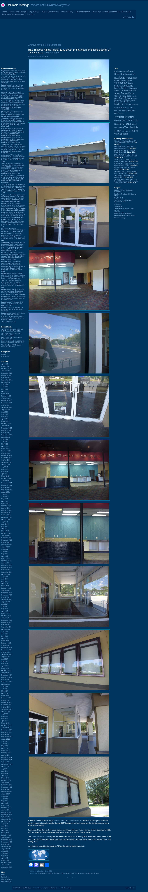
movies (82, 873)
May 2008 (4, 855)
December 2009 (6, 812)
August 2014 (5, 684)
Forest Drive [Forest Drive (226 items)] (127, 93)
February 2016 (6, 643)
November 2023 (6, 430)
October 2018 (5, 570)
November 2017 (6, 595)
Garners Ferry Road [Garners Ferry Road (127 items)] (122, 96)
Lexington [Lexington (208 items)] (119, 107)
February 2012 (6, 753)
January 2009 (5, 837)
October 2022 (5, 460)
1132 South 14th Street (45, 873)
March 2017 (5, 613)
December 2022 (6, 455)
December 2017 (6, 592)
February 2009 (6, 835)
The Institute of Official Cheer (123, 208)
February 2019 (6, 560)
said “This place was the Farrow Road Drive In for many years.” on (12, 113)
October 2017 (5, 597)
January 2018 (5, 590)
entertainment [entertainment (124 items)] (131, 88)
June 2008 (4, 853)
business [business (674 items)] (126, 77)
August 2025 (5, 382)
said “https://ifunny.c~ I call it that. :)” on (12, 140)
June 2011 (4, 771)
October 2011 (5, 762)
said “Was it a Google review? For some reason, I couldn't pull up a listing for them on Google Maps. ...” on (13, 276)
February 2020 (6, 533)
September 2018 (6, 572)
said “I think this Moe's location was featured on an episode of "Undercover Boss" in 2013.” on (13, 207)
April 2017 (4, 611)
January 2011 (5, 782)
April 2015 (4, 666)
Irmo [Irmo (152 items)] (129, 104)
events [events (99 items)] (116, 91)
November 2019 (6, 540)
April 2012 (4, 748)
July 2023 (4, 439)
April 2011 (4, 775)
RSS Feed (127, 17)
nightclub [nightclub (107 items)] (124, 111)
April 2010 (4, 803)
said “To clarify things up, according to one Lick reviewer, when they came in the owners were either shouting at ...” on (13, 284)
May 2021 (4, 499)
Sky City (117, 211)
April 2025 (4, 391)
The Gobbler (118, 206)
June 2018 (4, 579)
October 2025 (5, 377)
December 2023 (6, 428)
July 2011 (4, 769)
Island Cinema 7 (59, 821)
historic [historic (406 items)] (119, 104)
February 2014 (6, 698)
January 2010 (5, 810)
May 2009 (4, 828)
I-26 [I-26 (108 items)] (125, 105)
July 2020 (4, 522)
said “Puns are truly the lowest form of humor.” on (12, 309)
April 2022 (4, 474)
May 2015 (4, 663)
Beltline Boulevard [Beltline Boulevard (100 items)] (121, 72)
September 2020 (6, 517)
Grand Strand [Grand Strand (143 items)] (125, 98)
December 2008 (6, 839)
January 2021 (5, 508)
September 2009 (6, 819)
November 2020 (6, 512)
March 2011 (5, 778)
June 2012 (4, 743)
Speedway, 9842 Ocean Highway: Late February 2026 (125, 172)
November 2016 (6, 622)
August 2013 (5, 711)
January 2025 (5, 398)
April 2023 (4, 446)
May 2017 (4, 608)
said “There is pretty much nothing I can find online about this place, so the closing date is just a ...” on (12, 95)
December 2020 (6, 510)
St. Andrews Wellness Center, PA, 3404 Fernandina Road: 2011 (12, 330)
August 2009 (5, 821)
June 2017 (4, 606)
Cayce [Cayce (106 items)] (116, 80)
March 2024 (5, 421)
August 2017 (5, 602)
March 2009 (5, 833)
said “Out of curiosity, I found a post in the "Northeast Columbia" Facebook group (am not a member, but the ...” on (13, 237)
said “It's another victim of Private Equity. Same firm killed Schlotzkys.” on (12, 132)
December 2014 (6, 675)
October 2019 (5, 542)
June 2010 (4, 798)
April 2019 (4, 556)
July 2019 (4, 549)
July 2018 (4, 576)
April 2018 (4, 583)
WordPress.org (6, 881)
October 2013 (5, 707)
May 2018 (4, 581)
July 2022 (4, 467)
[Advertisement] (74, 31)
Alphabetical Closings (18, 12)
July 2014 (4, 686)
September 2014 (6, 682)
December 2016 (6, 620)
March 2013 (5, 723)
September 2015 (6, 654)
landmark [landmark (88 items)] (135, 105)
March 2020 (5, 531)
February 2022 (6, 478)
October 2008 (5, 844)
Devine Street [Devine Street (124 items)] (120, 88)
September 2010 (6, 791)
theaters (96, 873)
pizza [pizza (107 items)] (122, 113)
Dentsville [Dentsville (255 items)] (127, 85)
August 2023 (5, 437)
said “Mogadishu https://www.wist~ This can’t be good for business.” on (13, 229)
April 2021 (4, 501)
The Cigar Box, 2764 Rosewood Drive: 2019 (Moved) (11, 345)
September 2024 (6, 407)
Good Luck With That (50, 12)
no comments (52, 52)
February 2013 (6, 725)
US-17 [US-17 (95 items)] (128, 131)
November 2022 (6, 458)
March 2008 (5, 860)
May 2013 (4, 718)
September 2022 (6, 462)
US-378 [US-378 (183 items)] (134, 131)
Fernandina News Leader (40, 837)
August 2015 (5, 656)
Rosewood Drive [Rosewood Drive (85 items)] (119, 120)
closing (3, 354)
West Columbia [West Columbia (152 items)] (121, 134)
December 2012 (6, 730)
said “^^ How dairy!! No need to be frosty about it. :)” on (12, 303)
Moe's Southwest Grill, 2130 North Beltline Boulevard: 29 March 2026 (12, 341)
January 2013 (5, 727)
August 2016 (5, 629)
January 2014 (5, 700)
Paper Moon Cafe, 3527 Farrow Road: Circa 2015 (11, 338)
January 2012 (5, 755)
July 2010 (4, 796)
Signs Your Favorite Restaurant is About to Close (112, 12)
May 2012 (4, 746)
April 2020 (4, 528)
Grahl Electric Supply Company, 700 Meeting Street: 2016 (126, 164)
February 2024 (6, 423)
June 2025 (4, 387)
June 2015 (4, 661)
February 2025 (6, 396)
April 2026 (4, 364)
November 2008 (6, 842)
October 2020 (5, 515)
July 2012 (4, 741)
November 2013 (6, 705)
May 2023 (4, 444)
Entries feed (5, 877)
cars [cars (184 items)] (135, 78)
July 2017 (4, 604)
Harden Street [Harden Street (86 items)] (126, 102)
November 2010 (6, 787)
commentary (5, 356)
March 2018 (5, 586)
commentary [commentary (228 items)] (121, 82)
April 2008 (4, 858)
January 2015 (5, 673)
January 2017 (5, 618)
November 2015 (6, 650)
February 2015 (6, 670)
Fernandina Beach (74, 821)
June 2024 (4, 414)
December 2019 (6, 538)
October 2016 (5, 624)
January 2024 (5, 425)
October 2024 (5, 405)
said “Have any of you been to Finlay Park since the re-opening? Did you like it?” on (12, 87)
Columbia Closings (18, 5)
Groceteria (117, 204)
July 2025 (4, 384)
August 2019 (5, 547)
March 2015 (5, 668)
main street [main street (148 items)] (130, 108)
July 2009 (4, 823)
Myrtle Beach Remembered (123, 213)
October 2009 (5, 817)
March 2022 (5, 476)
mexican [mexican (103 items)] (117, 111)
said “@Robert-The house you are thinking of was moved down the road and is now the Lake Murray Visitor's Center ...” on (13, 188)
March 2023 (5, 448)
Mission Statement (83, 12)
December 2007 (6, 867)
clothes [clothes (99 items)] (129, 80)
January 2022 (5, 480)
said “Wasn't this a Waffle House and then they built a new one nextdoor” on (13, 256)
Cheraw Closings (120, 218)
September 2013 (6, 709)
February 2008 (6, 862)
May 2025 (4, 389)
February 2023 (6, 451)
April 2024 (4, 419)
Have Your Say (67, 12)
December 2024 (6, 400)
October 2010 (5, 789)
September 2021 (6, 490)
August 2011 (5, 766)
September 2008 (6, 846)
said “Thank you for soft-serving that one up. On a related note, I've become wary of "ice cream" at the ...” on (13, 292)
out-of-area (89, 873)
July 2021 (4, 494)
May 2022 (4, 471)
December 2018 (6, 565)
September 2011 (6, 764)
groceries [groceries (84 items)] (134, 98)
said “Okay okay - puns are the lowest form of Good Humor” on (13, 298)
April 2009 (4, 830)
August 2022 (5, 464)
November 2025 (6, 375)
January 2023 (5, 453)
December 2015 (6, 647)
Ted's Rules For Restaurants (13, 14)
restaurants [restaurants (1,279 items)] (124, 117)
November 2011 (6, 759)
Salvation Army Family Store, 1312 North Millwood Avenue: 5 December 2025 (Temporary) (126, 181)
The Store (31, 14)
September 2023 (6, 435)
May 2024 (4, 416)
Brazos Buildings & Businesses (124, 215)
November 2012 (6, 732)
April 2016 (4, 638)
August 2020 (5, 519)
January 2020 (5, 535)
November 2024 (6, 403)
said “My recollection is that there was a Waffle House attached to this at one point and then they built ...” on (13, 246)
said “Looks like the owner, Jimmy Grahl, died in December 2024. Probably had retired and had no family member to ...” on (13, 266)
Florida (77, 873)
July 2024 (4, 412)
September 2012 (6, 737)
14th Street (57, 873)
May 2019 (4, 554)
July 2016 (4, 631)
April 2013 (4, 721)
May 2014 (4, 691)
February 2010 (6, 807)
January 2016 (5, 645)
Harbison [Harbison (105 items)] (126, 100)
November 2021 (6, 485)
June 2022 (4, 469)
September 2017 (6, 599)
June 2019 (4, 551)
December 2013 (6, 702)
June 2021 (4, 496)
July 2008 (4, 851)
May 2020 (4, 526)
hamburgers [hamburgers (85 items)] (118, 100)
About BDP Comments (8, 322)
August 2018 (5, 574)
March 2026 (5, 366)
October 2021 (5, 487)
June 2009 (4, 826)
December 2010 (6, 785)
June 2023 (4, 442)
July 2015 (4, 659)
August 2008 (5, 849)
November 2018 (6, 567)
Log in (3, 874)
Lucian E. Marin (51, 888)
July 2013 (4, 714)
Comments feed (6, 879)
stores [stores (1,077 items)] (124, 123)
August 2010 (5, 794)
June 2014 (4, 689)
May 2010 (4, 801)
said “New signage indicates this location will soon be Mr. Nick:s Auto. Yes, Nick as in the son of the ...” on (13, 198)
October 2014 (5, 679)
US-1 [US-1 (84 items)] (123, 131)
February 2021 (6, 506)
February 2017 (6, 615)
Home (4, 12)
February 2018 (6, 588)
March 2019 (5, 558)
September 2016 (6, 627)
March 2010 (5, 805)
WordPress (68, 888)
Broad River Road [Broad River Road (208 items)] (124, 72)
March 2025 (5, 393)
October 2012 (5, 734)
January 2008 (5, 865)
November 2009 (6, 814)
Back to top (128, 888)
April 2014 (4, 693)
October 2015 (5, 652)
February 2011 (6, 780)
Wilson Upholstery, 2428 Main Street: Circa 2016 (11, 334)
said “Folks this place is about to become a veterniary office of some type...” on (12, 158)
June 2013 (4, 716)
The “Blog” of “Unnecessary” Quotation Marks (123, 201)
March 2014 (5, 695)
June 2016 (4, 634)
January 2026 (5, 371)
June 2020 (4, 524)
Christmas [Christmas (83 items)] (123, 80)
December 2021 (6, 483)
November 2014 (6, 677)
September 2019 (6, 544)
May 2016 (4, 636)
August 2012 (5, 739)
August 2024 (5, 409)
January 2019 (5, 563)
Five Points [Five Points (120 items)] (124, 91)
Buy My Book (34, 12)
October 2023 (5, 432)
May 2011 (4, 773)
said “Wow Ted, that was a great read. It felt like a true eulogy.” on (12, 179)
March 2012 (5, 750)
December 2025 (6, 373)
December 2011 (6, 757)
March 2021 (5, 503)
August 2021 (5, 492)
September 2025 (6, 380)
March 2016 (5, 640)
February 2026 (6, 368)
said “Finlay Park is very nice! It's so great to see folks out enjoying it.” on (13, 72)
